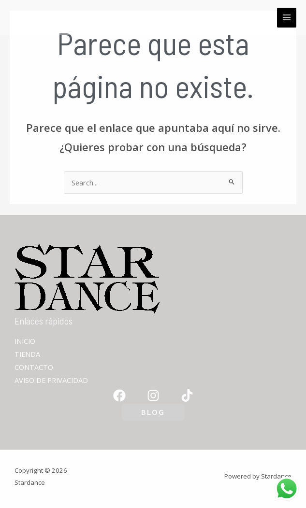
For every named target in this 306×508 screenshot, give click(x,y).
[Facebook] (119, 395)
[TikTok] (187, 395)
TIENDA (27, 354)
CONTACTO (34, 367)
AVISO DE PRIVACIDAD (51, 380)
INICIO (25, 341)
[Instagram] (153, 395)
